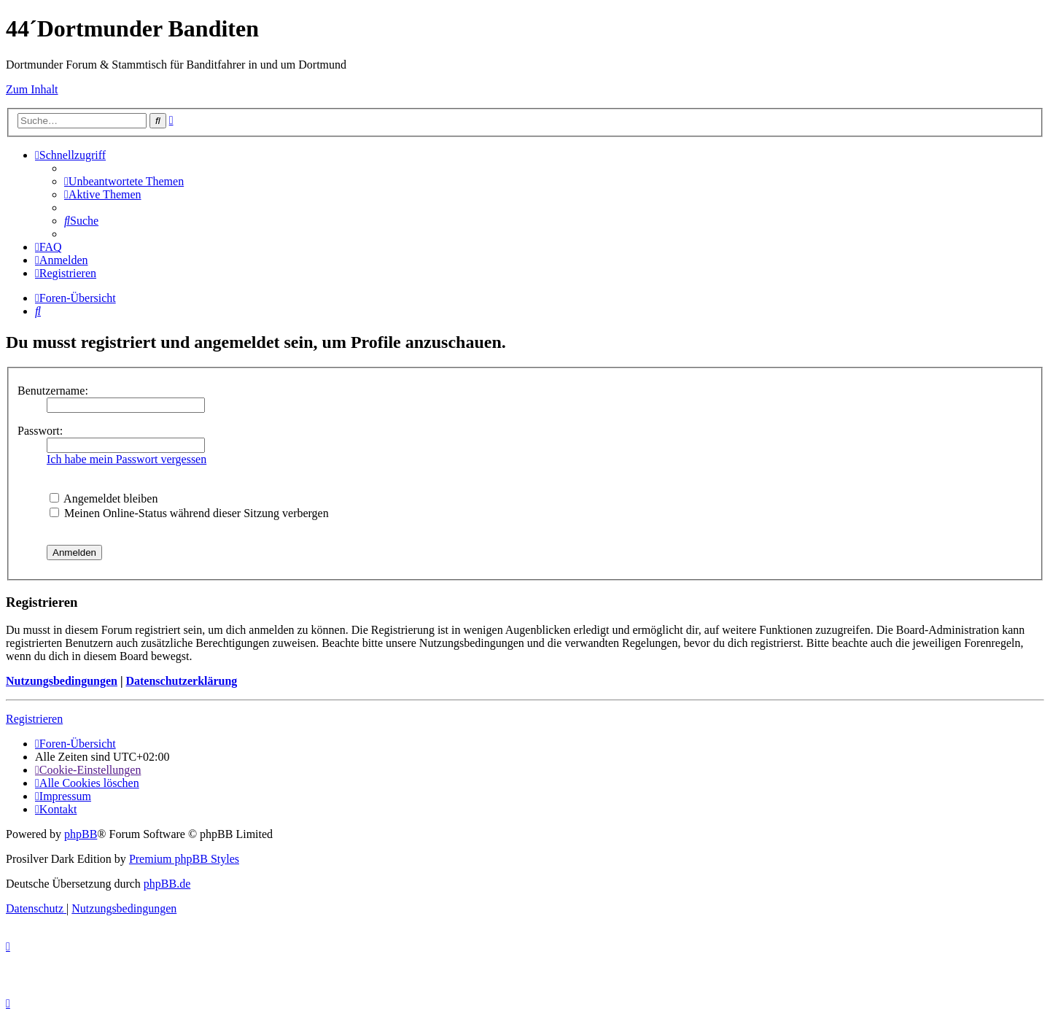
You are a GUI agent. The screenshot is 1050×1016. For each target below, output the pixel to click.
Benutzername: (53, 390)
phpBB (80, 834)
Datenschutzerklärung (181, 681)
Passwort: (40, 430)
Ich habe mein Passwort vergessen (126, 459)
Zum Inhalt (32, 89)
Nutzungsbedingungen (61, 681)
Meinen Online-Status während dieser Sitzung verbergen (189, 513)
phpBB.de (167, 883)
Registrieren (34, 719)
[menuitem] (124, 181)
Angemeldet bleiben (104, 498)
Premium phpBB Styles (184, 859)
